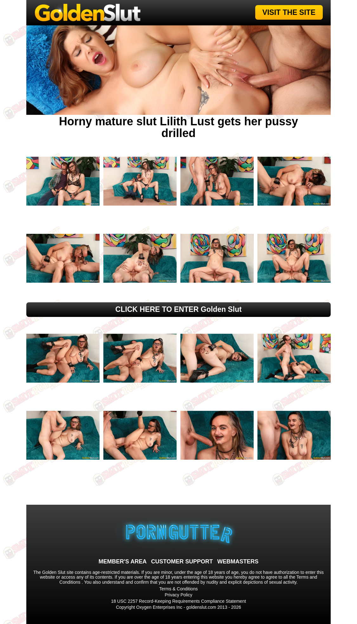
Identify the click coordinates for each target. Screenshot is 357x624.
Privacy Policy (178, 594)
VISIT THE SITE (289, 12)
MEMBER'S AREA (123, 561)
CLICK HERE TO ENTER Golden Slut (178, 309)
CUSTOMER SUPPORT (182, 561)
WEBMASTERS (237, 561)
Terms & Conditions (178, 588)
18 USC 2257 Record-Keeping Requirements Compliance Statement (178, 601)
